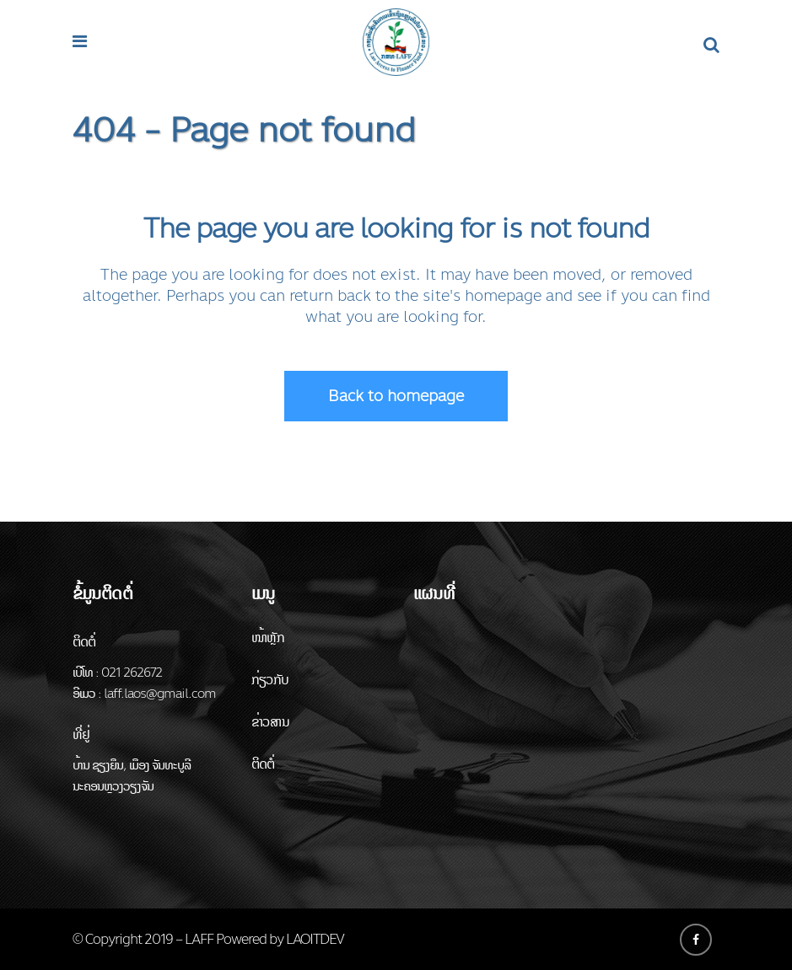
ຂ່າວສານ (270, 721)
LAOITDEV (315, 939)
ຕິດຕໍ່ (263, 763)
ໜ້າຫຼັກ (268, 637)
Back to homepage (396, 396)
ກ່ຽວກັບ (270, 679)
